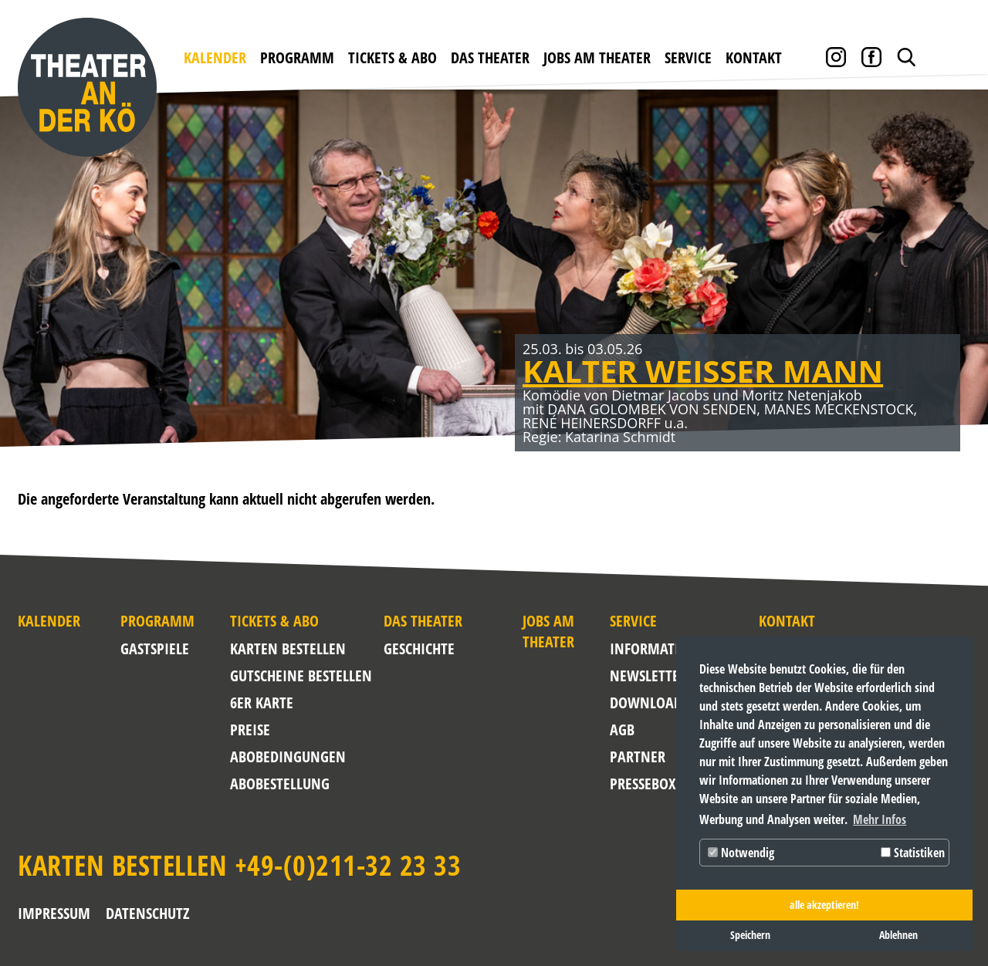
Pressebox (642, 783)
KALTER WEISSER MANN (703, 371)
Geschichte (419, 648)
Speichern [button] (750, 934)
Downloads (646, 702)
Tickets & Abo (392, 57)
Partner (637, 756)
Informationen (646, 648)
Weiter (949, 288)
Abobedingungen (288, 756)
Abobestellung (280, 783)
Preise (250, 729)
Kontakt (754, 57)
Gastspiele (154, 648)
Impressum (54, 913)
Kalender (215, 57)
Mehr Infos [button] (879, 819)
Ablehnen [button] (898, 934)
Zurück (38, 288)
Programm (297, 57)
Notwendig (741, 852)
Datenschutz (148, 913)
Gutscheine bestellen (301, 675)
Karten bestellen (288, 648)
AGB (622, 729)
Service (688, 57)
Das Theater (490, 57)
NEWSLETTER (646, 675)
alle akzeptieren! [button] (824, 904)
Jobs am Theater (597, 57)
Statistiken (913, 852)
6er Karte (261, 702)
